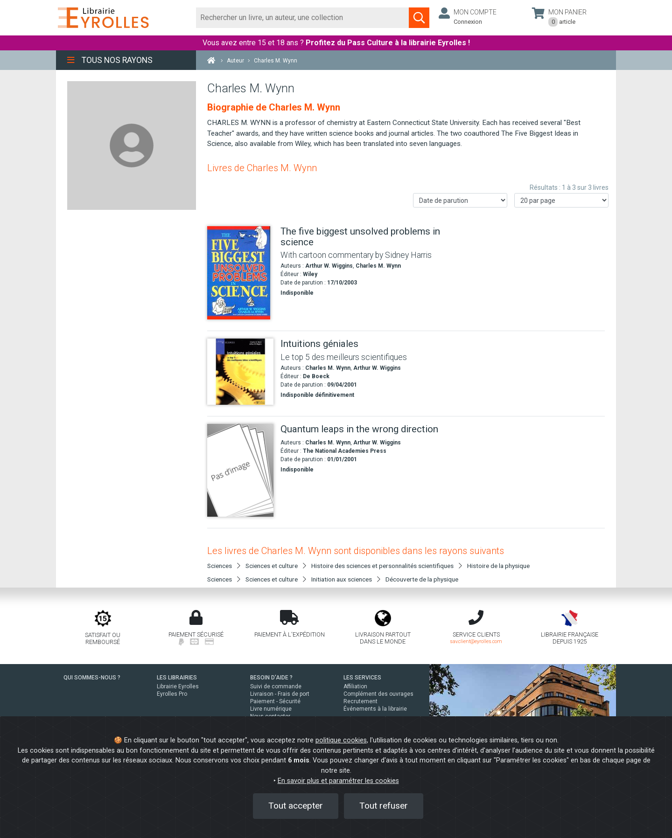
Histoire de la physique (498, 565)
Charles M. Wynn (378, 266)
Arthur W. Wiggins (329, 266)
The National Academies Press (344, 451)
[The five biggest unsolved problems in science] (240, 272)
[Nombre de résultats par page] (561, 200)
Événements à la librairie (375, 709)
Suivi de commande (275, 686)
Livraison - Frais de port (279, 694)
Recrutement (360, 701)
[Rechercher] (302, 17)
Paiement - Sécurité (275, 701)
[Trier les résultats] (460, 200)
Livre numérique (271, 709)
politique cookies (341, 740)
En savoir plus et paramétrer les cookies (338, 781)
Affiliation (355, 686)
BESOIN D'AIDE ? (271, 677)
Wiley (310, 274)
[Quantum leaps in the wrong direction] (240, 470)
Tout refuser (383, 805)
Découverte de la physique (421, 579)
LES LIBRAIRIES (177, 677)
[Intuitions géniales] (240, 372)
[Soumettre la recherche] (419, 17)
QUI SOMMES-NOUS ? (91, 677)
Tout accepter (295, 805)
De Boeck (316, 376)
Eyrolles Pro (172, 694)
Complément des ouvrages (378, 694)
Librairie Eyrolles (178, 686)
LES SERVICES (362, 677)
